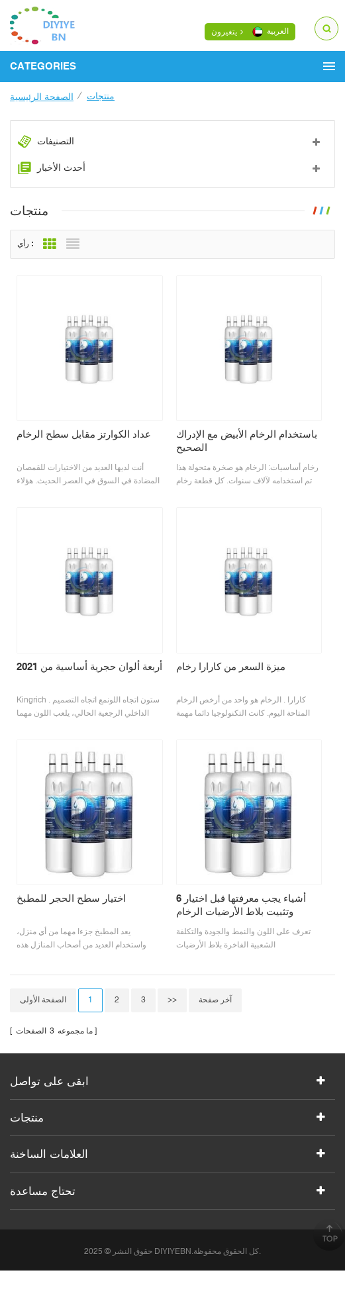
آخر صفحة (215, 999)
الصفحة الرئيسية (42, 96)
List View (73, 244)
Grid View (49, 244)
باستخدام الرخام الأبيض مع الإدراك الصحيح (246, 440)
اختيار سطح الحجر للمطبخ (71, 898)
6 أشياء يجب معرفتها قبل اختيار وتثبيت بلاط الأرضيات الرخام (241, 904)
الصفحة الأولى (43, 999)
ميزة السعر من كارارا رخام (230, 666)
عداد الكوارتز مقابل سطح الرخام (84, 434)
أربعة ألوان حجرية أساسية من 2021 (89, 666)
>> (172, 999)
